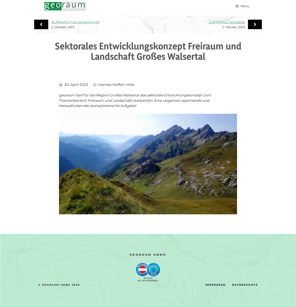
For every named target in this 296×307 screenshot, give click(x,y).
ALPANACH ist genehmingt (75, 22)
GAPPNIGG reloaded (227, 22)
